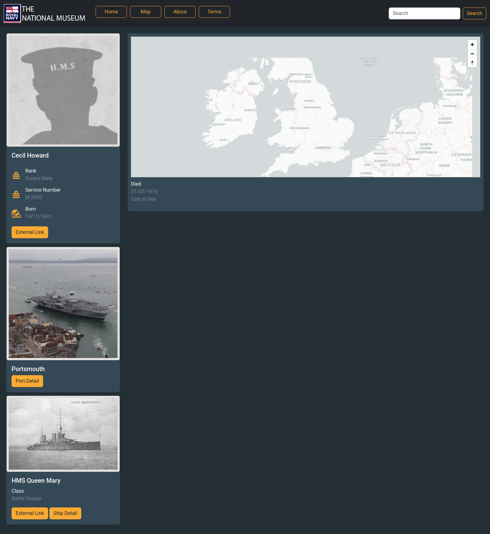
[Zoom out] (472, 53)
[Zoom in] (472, 44)
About (180, 12)
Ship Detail (65, 513)
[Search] (424, 13)
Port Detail (27, 381)
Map (146, 12)
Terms (215, 12)
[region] (305, 107)
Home (111, 12)
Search (474, 13)
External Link (30, 232)
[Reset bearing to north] (472, 62)
